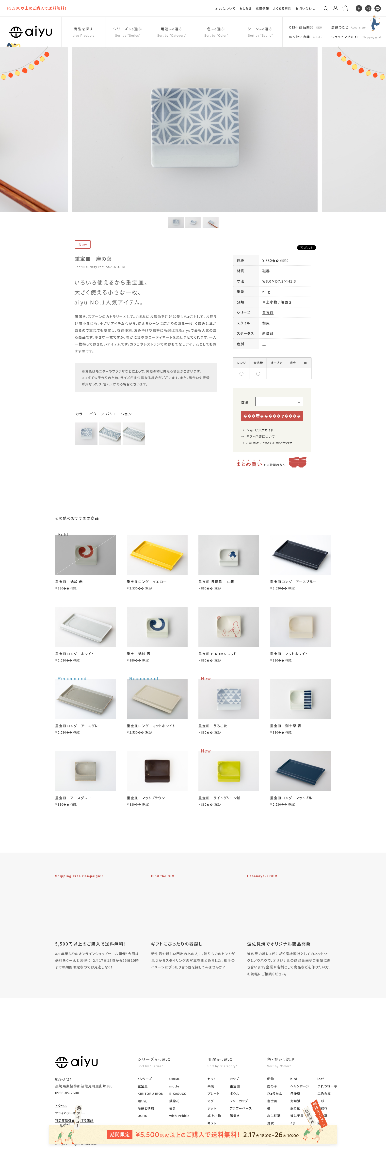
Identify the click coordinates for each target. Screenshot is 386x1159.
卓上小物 (269, 302)
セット (212, 1078)
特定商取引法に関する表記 (74, 1120)
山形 (320, 1101)
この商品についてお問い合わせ (269, 442)
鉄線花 (174, 1101)
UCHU (142, 1115)
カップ (234, 1078)
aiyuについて (225, 8)
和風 (266, 322)
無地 (320, 1123)
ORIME (174, 1078)
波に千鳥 (297, 1115)
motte (174, 1086)
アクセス (61, 1106)
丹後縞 (295, 1093)
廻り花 (142, 1101)
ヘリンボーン (299, 1086)
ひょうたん (274, 1093)
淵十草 (322, 1115)
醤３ (172, 1108)
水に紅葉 (274, 1115)
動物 (270, 1078)
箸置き (286, 302)
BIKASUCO (178, 1093)
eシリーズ (145, 1078)
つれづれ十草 (327, 1086)
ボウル (235, 1093)
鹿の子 (272, 1086)
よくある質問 (282, 8)
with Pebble (179, 1115)
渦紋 (270, 1123)
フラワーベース (241, 1108)
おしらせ (245, 8)
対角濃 (295, 1101)
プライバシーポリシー (70, 1113)
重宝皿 (267, 312)
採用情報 (262, 8)
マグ (211, 1101)
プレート (214, 1093)
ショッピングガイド (259, 430)
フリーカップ (239, 1101)
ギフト (212, 1123)
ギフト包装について (260, 436)
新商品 (267, 333)
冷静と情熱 (146, 1108)
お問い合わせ (305, 8)
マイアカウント (65, 1128)
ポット (212, 1108)
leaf (320, 1078)
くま (293, 1123)
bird (293, 1078)
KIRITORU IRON (151, 1093)
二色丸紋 (324, 1093)
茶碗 (211, 1086)
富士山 (272, 1101)
